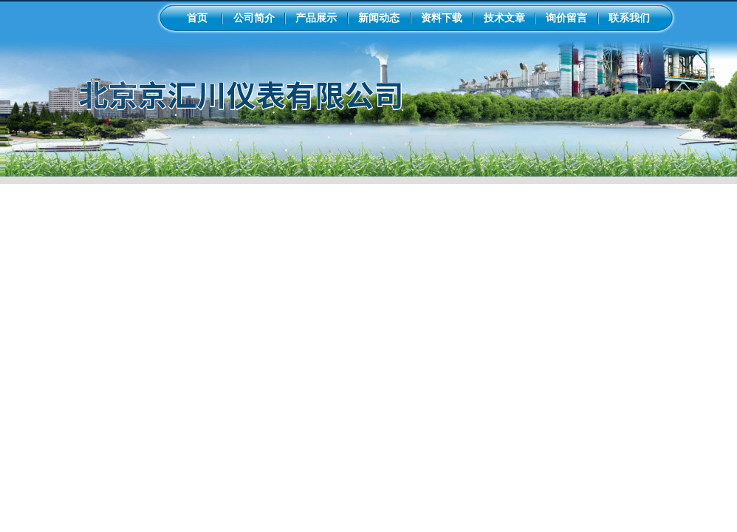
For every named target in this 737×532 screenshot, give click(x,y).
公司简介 (254, 18)
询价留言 (566, 18)
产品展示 (316, 18)
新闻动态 (379, 18)
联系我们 (629, 18)
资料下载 (441, 18)
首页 (197, 18)
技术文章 (504, 18)
